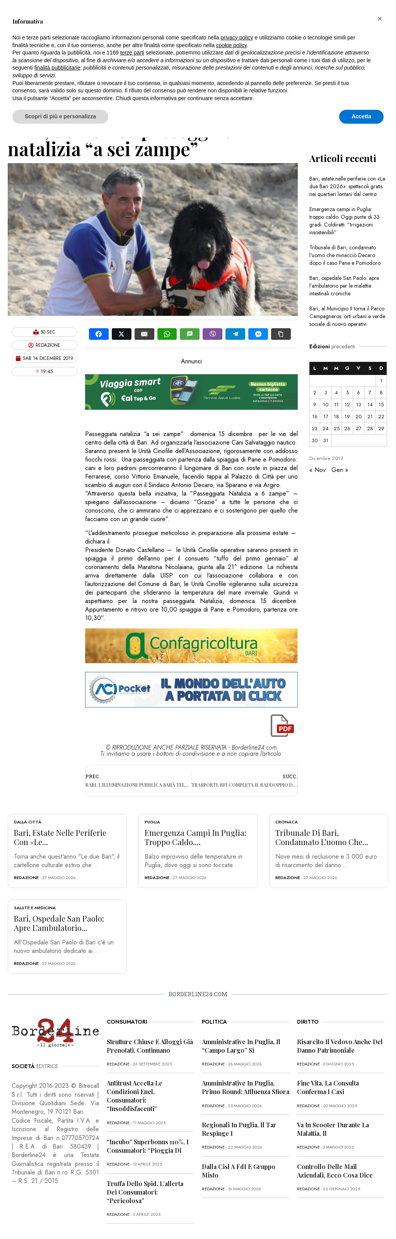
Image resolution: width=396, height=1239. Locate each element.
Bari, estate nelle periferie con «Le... (60, 837)
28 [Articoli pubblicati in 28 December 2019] (370, 428)
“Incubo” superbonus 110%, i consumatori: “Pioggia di (148, 1146)
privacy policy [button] (237, 37)
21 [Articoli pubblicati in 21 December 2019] (370, 416)
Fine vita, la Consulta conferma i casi (328, 1087)
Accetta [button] (361, 116)
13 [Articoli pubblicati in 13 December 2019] (358, 404)
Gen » (339, 469)
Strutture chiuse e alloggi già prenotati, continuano (150, 1046)
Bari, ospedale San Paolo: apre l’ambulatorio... (59, 923)
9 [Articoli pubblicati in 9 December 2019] (314, 404)
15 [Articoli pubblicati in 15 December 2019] (381, 404)
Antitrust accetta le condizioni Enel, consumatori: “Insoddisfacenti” (134, 1096)
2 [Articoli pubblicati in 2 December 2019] (314, 392)
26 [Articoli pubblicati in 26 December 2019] (347, 428)
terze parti (132, 52)
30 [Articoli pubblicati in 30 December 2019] (314, 440)
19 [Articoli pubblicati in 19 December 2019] (347, 416)
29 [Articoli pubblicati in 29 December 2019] (381, 428)
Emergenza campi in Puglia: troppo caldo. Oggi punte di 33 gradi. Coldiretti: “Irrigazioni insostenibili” (344, 220)
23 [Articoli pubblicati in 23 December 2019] (314, 428)
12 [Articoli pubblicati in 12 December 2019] (347, 404)
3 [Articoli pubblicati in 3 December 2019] (325, 392)
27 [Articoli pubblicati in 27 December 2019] (359, 428)
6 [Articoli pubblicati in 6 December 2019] (358, 392)
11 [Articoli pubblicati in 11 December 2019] (336, 404)
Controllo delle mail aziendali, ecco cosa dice (335, 1170)
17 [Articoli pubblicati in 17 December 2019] (325, 416)
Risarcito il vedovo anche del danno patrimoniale (340, 1046)
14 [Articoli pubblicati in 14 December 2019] (370, 404)
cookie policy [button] (231, 45)
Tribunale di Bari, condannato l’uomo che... (321, 837)
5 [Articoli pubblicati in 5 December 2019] (347, 392)
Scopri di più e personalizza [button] (60, 116)
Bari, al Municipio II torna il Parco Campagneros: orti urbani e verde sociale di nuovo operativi (347, 316)
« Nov (317, 469)
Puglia (152, 822)
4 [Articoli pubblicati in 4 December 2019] (336, 392)
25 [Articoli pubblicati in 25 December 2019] (337, 428)
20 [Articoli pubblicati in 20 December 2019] (358, 416)
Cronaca (286, 822)
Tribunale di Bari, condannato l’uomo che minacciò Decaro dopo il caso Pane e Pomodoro (345, 255)
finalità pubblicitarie (57, 68)
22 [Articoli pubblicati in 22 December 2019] (381, 416)
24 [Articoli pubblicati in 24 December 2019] (326, 428)
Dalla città (27, 822)
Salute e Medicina (35, 908)
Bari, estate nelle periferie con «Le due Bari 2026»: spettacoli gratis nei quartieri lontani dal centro (347, 186)
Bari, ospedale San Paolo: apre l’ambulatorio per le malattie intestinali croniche (344, 285)
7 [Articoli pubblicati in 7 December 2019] (370, 392)
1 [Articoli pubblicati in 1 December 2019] (381, 380)
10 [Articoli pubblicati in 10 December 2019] (325, 404)
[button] (380, 18)
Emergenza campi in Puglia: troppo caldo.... (195, 837)
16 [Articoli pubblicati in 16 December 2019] (314, 416)
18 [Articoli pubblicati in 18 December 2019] (336, 416)
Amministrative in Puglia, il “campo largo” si (241, 1046)
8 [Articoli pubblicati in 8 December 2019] (381, 392)
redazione (26, 877)
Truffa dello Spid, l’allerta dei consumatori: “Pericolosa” (145, 1192)
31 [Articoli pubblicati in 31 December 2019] (325, 440)
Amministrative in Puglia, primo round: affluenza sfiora (245, 1087)
